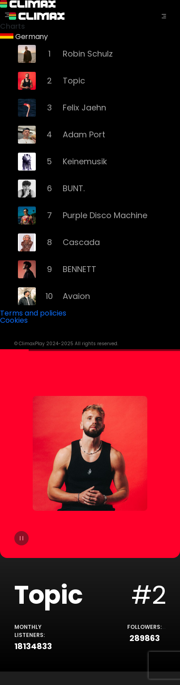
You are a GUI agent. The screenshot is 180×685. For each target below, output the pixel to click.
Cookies (14, 320)
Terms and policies (33, 313)
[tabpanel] (90, 510)
